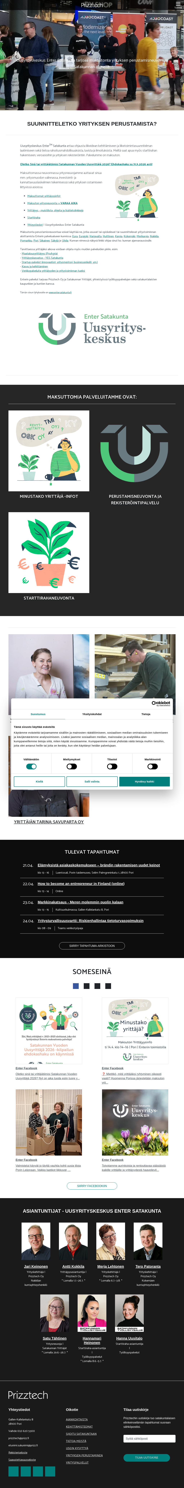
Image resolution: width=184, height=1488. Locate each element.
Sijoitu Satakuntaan (81, 1434)
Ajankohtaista (77, 1419)
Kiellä (39, 781)
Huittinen (108, 236)
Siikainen (45, 240)
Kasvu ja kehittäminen (35, 266)
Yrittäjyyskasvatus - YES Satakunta (42, 258)
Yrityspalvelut (77, 1462)
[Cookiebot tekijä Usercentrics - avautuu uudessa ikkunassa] (154, 703)
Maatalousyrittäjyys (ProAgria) (40, 253)
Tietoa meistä (76, 1441)
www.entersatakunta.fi (60, 293)
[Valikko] (178, 5)
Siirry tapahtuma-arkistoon (92, 945)
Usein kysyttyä (77, 1448)
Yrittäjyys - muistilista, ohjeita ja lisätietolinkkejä (55, 210)
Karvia (118, 236)
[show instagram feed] (86, 986)
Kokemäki (129, 236)
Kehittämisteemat (79, 1426)
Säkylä (55, 240)
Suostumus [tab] (38, 714)
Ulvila (65, 240)
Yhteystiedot (35, 224)
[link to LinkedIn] (38, 1471)
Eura (75, 236)
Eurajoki (83, 236)
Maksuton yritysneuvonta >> (52, 203)
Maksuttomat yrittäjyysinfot (44, 196)
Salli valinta (92, 781)
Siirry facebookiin (92, 1186)
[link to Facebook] (13, 1471)
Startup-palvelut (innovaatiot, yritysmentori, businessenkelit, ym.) (60, 262)
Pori (35, 240)
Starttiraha (33, 217)
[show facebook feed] (76, 986)
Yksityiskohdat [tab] (92, 714)
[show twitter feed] (97, 986)
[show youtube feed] (108, 986)
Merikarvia (143, 236)
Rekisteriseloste (17, 1452)
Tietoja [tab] (146, 714)
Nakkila (154, 236)
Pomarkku (26, 240)
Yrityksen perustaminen (84, 1455)
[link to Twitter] (26, 1471)
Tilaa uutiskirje (146, 1457)
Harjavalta (95, 236)
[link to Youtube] (50, 1471)
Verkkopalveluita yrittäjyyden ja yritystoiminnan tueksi (53, 270)
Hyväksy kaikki (144, 781)
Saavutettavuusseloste (22, 1459)
